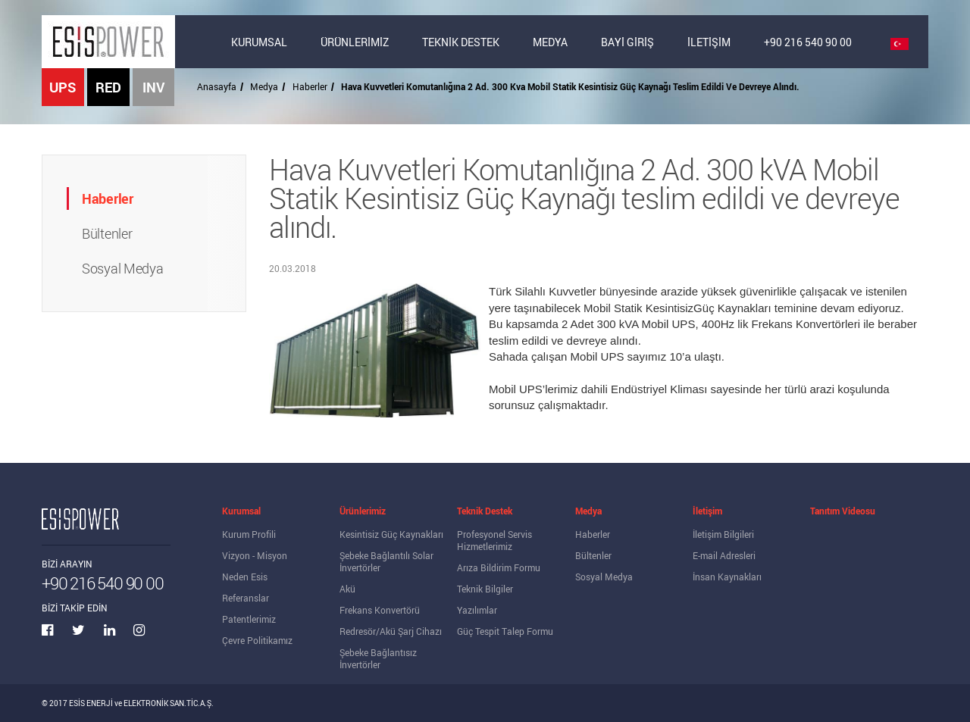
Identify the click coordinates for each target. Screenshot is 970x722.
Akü (347, 589)
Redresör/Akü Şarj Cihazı (391, 631)
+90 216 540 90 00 (808, 42)
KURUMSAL (259, 42)
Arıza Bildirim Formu (498, 567)
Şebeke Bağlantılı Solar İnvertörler (386, 561)
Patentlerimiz (249, 619)
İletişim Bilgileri (723, 534)
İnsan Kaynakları (727, 576)
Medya (264, 86)
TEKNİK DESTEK (460, 42)
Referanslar (245, 598)
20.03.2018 (292, 268)
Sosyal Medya (604, 576)
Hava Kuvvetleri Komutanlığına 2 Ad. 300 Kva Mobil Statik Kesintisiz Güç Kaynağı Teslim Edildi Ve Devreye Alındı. (570, 86)
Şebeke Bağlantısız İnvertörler (378, 658)
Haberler (310, 86)
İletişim (707, 511)
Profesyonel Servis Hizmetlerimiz (494, 540)
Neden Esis (245, 576)
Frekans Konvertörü (380, 610)
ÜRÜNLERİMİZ (355, 42)
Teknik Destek (484, 511)
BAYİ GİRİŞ (627, 42)
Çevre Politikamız (257, 640)
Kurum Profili (249, 534)
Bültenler (593, 555)
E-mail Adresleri (724, 555)
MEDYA (550, 42)
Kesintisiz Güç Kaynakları (391, 534)
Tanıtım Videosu (842, 511)
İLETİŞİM (709, 42)
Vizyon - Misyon (254, 555)
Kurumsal (241, 511)
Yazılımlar (477, 610)
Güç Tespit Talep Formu (505, 631)
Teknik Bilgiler (485, 589)
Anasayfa (216, 86)
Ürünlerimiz (363, 511)
